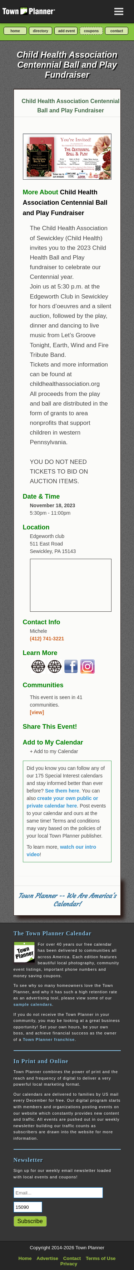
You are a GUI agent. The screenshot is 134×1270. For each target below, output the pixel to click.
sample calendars (33, 1004)
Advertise (47, 1258)
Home (25, 1258)
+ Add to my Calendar (54, 751)
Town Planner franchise (49, 1039)
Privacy (68, 1263)
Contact (72, 1258)
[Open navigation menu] (119, 11)
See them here (62, 791)
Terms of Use (100, 1258)
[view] (37, 712)
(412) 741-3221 (47, 638)
